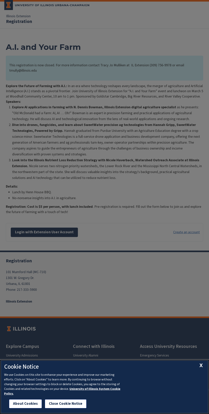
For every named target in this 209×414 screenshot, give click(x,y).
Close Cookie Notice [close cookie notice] (66, 403)
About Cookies (25, 403)
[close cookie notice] (201, 365)
